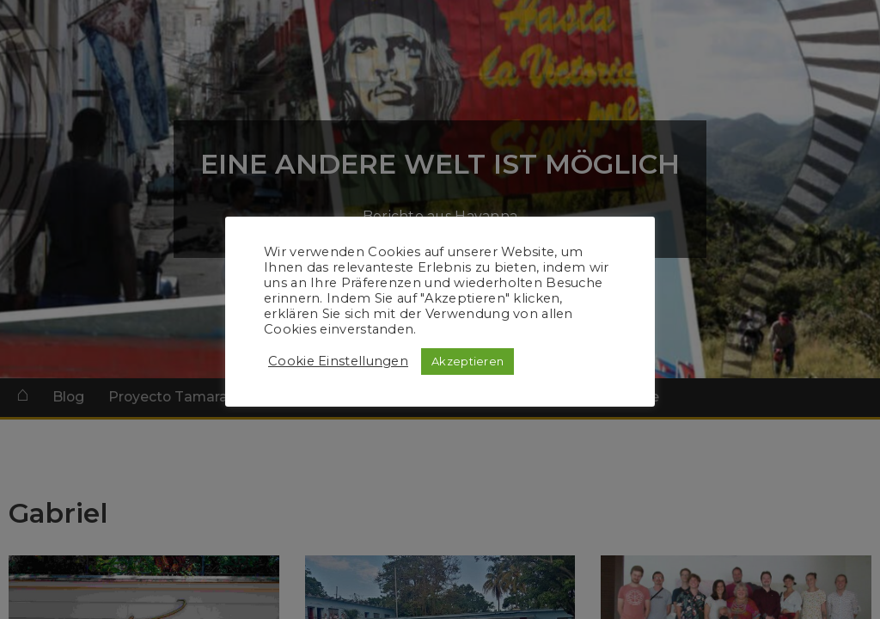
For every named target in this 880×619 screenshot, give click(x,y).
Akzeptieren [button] (467, 361)
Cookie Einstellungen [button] (338, 361)
